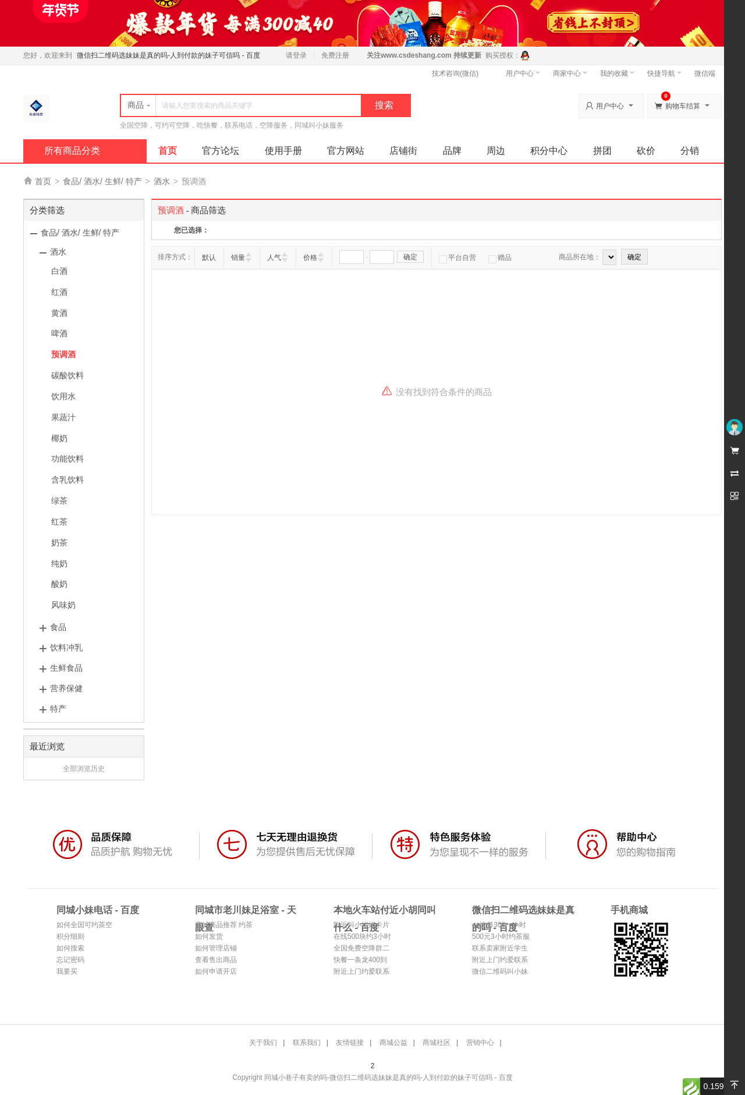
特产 (58, 708)
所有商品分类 (72, 151)
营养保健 (66, 688)
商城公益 (393, 1042)
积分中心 (548, 151)
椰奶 (59, 438)
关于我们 (263, 1042)
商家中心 (570, 73)
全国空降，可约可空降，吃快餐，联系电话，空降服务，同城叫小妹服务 (231, 125)
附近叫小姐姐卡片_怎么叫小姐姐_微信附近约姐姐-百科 (363, 926)
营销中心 (480, 1042)
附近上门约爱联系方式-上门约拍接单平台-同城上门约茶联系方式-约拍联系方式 (501, 961)
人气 (274, 257)
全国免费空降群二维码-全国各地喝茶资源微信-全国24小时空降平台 (363, 949)
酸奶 (59, 584)
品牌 (452, 151)
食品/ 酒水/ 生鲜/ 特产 (102, 181)
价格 (310, 257)
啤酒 (59, 333)
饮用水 (63, 396)
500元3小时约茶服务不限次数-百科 (501, 937)
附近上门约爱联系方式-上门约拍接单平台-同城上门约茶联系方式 (363, 972)
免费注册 (335, 55)
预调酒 (63, 354)
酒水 (162, 181)
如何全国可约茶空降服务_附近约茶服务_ (84, 926)
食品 (58, 627)
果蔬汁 (63, 417)
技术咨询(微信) (455, 73)
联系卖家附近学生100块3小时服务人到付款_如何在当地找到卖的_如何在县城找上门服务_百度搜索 (501, 949)
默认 (209, 257)
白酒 (59, 271)
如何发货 (209, 936)
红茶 (59, 521)
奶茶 (59, 542)
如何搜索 (70, 948)
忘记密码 (70, 960)
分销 (689, 151)
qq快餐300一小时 (499, 925)
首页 (167, 151)
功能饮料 (67, 458)
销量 (238, 257)
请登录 (296, 55)
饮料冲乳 (66, 647)
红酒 (59, 292)
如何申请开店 (216, 971)
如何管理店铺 (216, 948)
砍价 (646, 151)
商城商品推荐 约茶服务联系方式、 (224, 926)
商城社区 (436, 1042)
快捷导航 (664, 73)
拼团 (602, 151)
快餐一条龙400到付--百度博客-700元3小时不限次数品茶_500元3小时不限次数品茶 (361, 961)
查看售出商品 (216, 960)
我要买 (66, 971)
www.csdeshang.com (416, 55)
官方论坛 (220, 151)
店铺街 (403, 151)
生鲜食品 (66, 668)
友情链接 (350, 1042)
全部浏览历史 (84, 769)
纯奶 (59, 563)
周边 (496, 151)
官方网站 (345, 151)
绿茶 (59, 500)
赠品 (500, 257)
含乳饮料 (67, 479)
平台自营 (457, 257)
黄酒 (59, 313)
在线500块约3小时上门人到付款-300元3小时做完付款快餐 (362, 937)
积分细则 (70, 936)
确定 (410, 257)
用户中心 (523, 73)
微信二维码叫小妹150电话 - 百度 (500, 972)
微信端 (704, 73)
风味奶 (63, 605)
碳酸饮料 (67, 375)
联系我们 (307, 1042)
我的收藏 (617, 73)
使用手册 (283, 151)
